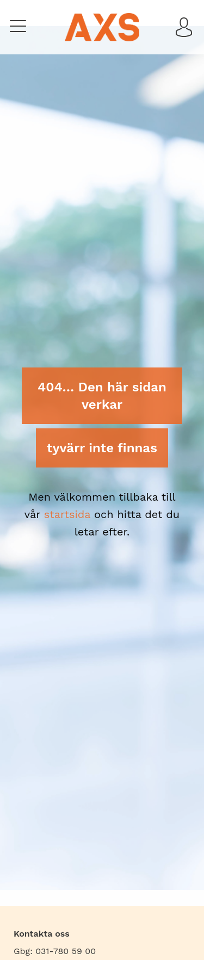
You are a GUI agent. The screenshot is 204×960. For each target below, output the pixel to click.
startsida (67, 514)
